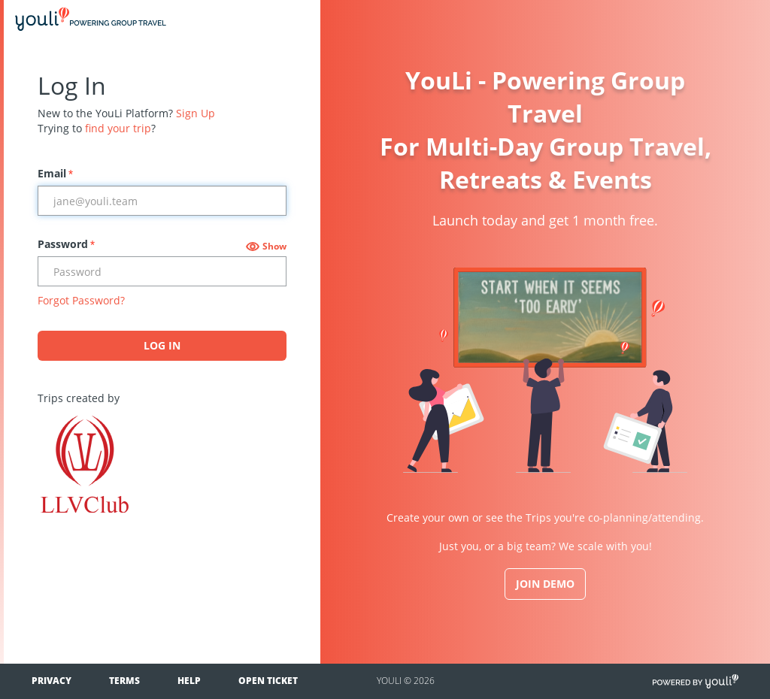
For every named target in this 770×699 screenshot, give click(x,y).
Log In (162, 345)
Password (66, 244)
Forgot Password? (81, 300)
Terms (124, 680)
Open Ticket (268, 680)
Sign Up (195, 113)
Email (55, 173)
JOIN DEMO (545, 583)
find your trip (118, 128)
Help (189, 680)
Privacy (51, 680)
